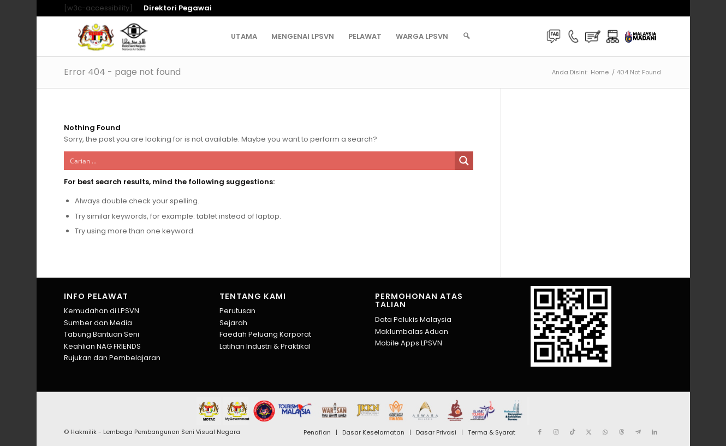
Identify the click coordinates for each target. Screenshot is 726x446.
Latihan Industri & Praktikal (265, 346)
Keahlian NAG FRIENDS (102, 346)
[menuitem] (175, 8)
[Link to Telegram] (638, 432)
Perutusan (237, 311)
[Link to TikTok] (572, 432)
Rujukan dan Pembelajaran (112, 358)
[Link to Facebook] (540, 432)
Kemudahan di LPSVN (101, 311)
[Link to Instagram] (556, 432)
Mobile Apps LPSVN (408, 343)
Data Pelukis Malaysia (413, 319)
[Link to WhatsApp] (605, 432)
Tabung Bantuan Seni (101, 334)
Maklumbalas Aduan (411, 331)
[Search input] (260, 161)
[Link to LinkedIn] (654, 432)
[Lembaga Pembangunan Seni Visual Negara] (113, 36)
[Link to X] (589, 432)
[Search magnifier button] (464, 160)
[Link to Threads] (622, 432)
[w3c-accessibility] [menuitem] (98, 8)
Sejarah (233, 323)
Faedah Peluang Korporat (265, 334)
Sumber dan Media (98, 323)
